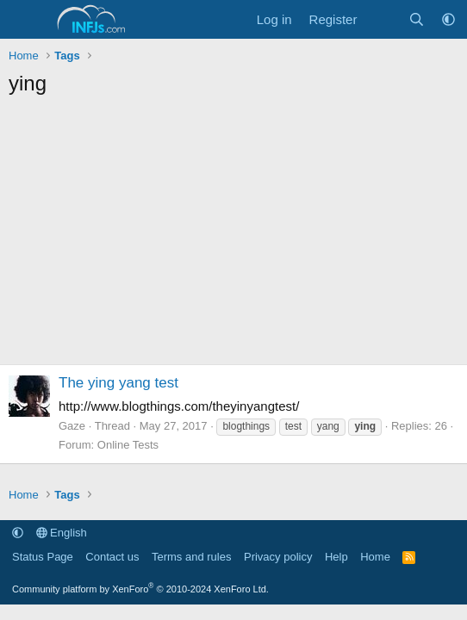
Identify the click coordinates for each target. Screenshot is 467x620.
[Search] (416, 19)
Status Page (42, 556)
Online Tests (128, 444)
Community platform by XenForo (140, 589)
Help (336, 556)
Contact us (112, 556)
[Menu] (23, 20)
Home (375, 556)
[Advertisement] (233, 235)
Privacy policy (278, 556)
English (61, 532)
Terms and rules (191, 556)
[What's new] (382, 19)
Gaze (72, 425)
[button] (448, 19)
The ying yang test (118, 383)
